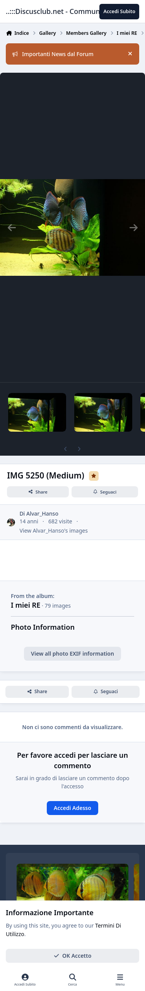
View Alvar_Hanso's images (53, 530)
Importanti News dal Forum (53, 54)
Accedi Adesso (72, 808)
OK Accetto (73, 955)
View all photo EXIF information (72, 653)
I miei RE (25, 605)
